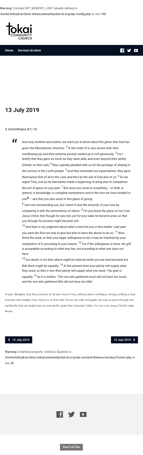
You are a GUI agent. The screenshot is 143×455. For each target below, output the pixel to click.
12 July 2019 (18, 340)
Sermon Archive (29, 50)
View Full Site (71, 447)
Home (9, 50)
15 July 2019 (125, 340)
